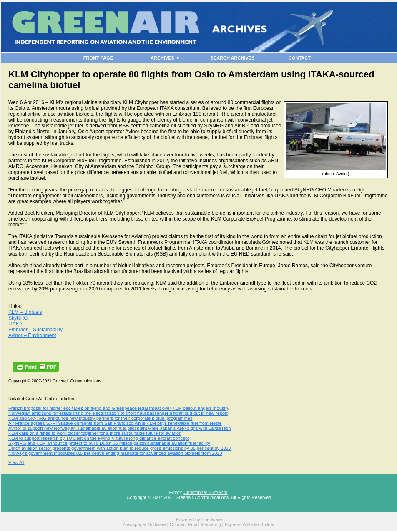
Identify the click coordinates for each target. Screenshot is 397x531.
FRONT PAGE (98, 57)
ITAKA (15, 324)
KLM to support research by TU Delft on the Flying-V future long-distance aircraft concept (98, 438)
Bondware (211, 519)
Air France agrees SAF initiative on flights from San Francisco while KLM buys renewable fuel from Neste (115, 423)
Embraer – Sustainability (35, 329)
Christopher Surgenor (205, 492)
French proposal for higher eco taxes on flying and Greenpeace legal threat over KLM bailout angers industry (118, 408)
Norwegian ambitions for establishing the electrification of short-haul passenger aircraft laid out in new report (118, 413)
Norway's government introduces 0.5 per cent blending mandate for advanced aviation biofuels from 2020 (115, 453)
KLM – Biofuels (25, 312)
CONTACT (300, 57)
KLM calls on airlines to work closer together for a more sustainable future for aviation (94, 433)
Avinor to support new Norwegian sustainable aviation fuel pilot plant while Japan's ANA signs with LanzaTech (119, 428)
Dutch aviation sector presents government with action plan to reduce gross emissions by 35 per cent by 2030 (119, 448)
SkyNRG (18, 318)
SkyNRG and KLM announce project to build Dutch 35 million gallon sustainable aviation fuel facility (109, 443)
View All (16, 462)
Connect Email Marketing (195, 524)
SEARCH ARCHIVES (233, 57)
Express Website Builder (250, 524)
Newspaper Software (144, 524)
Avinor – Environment (32, 335)
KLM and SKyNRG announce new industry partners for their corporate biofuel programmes (100, 418)
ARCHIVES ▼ (165, 57)
